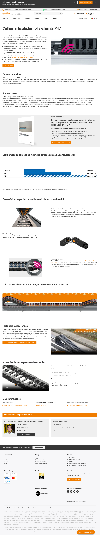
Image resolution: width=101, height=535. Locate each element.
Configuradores (16, 18)
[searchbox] (47, 13)
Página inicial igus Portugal (8, 23)
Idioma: (72, 501)
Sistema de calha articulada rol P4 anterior (15, 405)
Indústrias (36, 18)
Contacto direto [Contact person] (83, 18)
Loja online (5, 18)
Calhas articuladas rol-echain (38, 23)
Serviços (46, 18)
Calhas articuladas (20, 23)
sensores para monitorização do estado (22, 57)
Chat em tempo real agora (86, 532)
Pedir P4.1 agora (8, 65)
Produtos (27, 18)
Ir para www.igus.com (85, 2)
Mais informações (41, 405)
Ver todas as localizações (69, 2)
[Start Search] (60, 14)
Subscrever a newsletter (74, 479)
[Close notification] (95, 2)
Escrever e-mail (26, 434)
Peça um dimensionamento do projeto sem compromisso (19, 342)
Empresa (55, 18)
